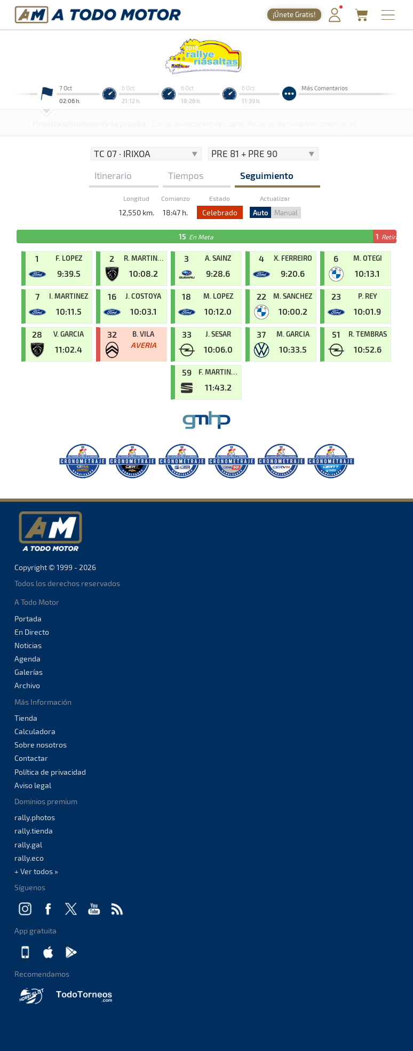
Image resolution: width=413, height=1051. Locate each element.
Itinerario (113, 175)
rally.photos (34, 817)
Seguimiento (266, 175)
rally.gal (28, 844)
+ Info (374, 123)
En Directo (31, 631)
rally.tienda (33, 830)
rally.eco (29, 857)
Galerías (28, 671)
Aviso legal (32, 785)
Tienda (25, 717)
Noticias (28, 645)
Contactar (31, 757)
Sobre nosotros (40, 744)
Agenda (27, 658)
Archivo (27, 685)
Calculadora (34, 731)
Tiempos (186, 175)
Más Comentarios (324, 87)
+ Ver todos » (36, 871)
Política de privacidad (50, 771)
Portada (28, 618)
